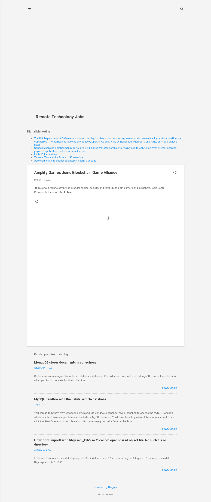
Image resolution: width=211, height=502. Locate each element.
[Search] (182, 9)
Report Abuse (106, 494)
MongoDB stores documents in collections (65, 362)
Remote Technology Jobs (60, 116)
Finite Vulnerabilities (45, 154)
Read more (169, 388)
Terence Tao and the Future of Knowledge (58, 157)
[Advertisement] (61, 59)
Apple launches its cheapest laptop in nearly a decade (65, 160)
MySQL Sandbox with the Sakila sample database (70, 399)
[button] (175, 172)
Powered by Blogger (105, 487)
